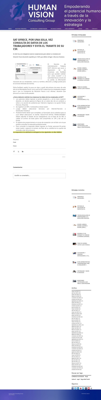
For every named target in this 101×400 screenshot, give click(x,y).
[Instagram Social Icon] (91, 388)
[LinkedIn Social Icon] (78, 388)
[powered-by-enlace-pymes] (83, 388)
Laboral (74, 379)
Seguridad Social (85, 379)
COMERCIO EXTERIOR (78, 376)
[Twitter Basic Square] (75, 388)
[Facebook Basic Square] (73, 388)
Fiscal (14, 142)
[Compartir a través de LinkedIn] (22, 151)
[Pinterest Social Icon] (81, 388)
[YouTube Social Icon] (89, 388)
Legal (78, 379)
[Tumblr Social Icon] (86, 388)
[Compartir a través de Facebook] (14, 151)
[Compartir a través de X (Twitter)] (18, 151)
